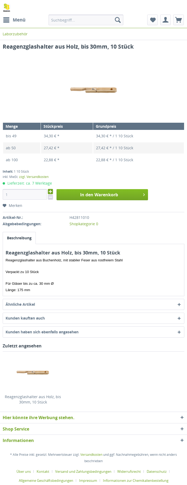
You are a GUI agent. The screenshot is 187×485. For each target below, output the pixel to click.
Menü (14, 19)
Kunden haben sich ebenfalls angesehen (42, 331)
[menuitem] (14, 20)
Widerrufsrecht (129, 471)
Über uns (23, 471)
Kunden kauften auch (25, 318)
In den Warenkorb (112, 194)
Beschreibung (19, 237)
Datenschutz (157, 471)
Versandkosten (91, 454)
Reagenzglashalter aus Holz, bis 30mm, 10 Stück (33, 399)
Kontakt (43, 471)
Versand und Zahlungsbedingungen (83, 471)
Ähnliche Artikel (20, 304)
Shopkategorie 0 (83, 223)
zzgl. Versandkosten (34, 177)
